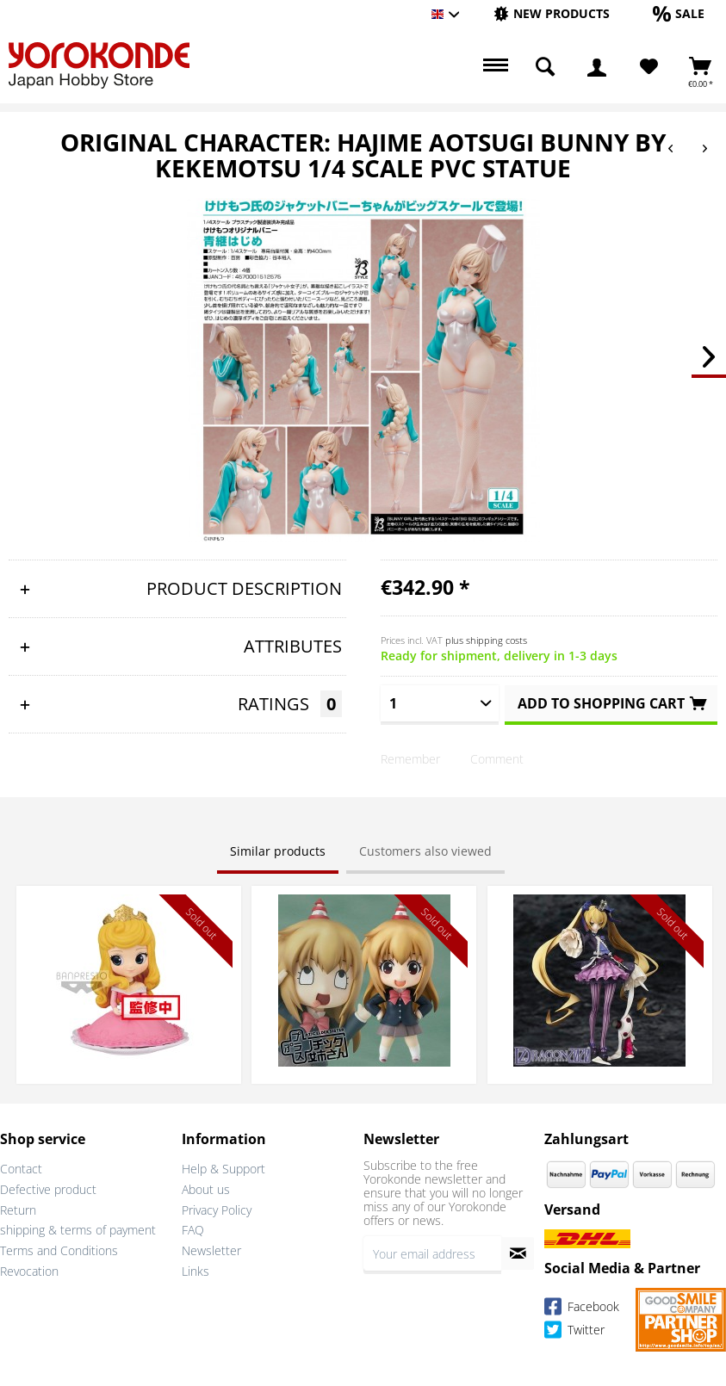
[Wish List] (648, 67)
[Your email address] (432, 1253)
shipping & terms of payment (78, 1230)
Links (195, 1271)
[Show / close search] (545, 67)
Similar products (278, 851)
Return (18, 1210)
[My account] (597, 67)
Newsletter (211, 1250)
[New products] (551, 13)
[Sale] (678, 13)
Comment (497, 759)
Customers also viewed (425, 851)
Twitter (574, 1332)
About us (206, 1189)
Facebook (581, 1309)
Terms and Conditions (59, 1250)
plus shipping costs (486, 640)
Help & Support (223, 1168)
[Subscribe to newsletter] (517, 1253)
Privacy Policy (216, 1210)
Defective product (48, 1189)
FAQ (193, 1230)
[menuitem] (551, 14)
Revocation (29, 1271)
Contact (21, 1168)
